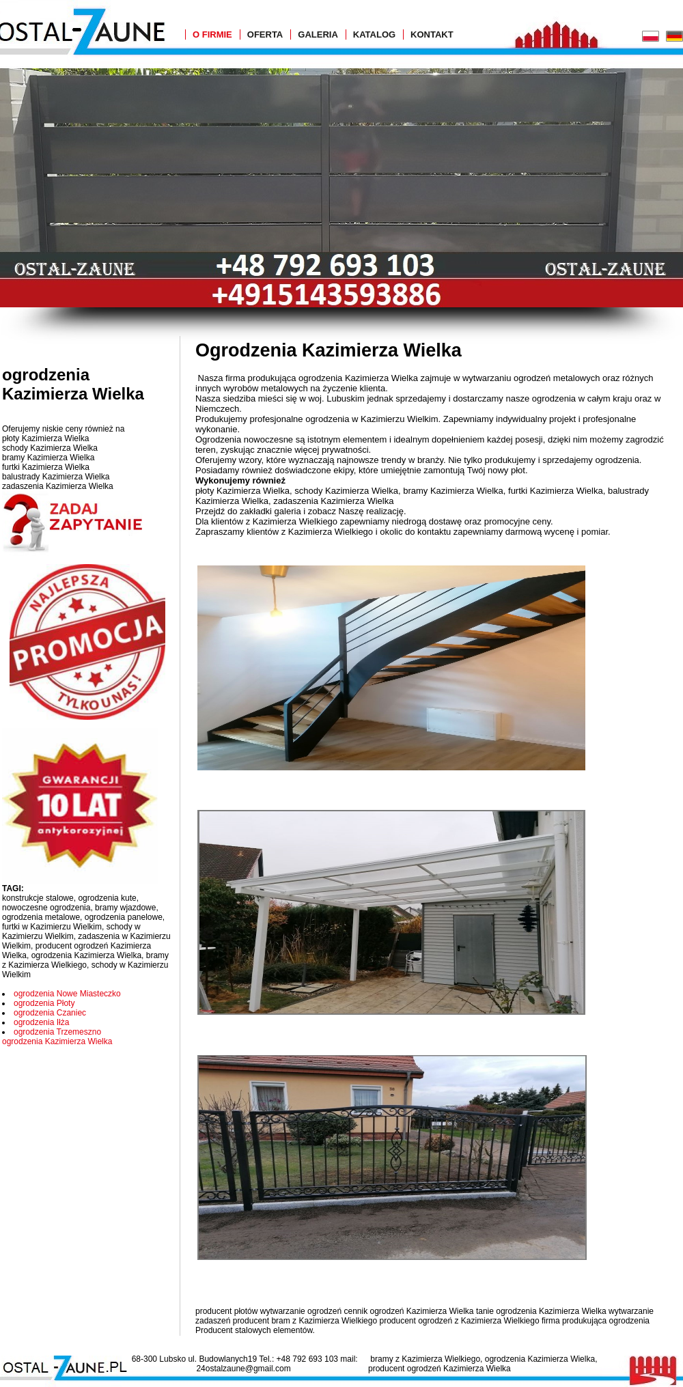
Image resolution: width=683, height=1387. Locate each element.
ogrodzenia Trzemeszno (57, 1032)
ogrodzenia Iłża (41, 1022)
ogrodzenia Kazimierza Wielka (57, 1041)
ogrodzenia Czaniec (50, 1013)
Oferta (265, 34)
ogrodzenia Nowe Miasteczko (67, 993)
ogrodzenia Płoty (44, 1003)
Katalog (374, 34)
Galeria (318, 34)
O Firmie (212, 34)
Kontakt (432, 34)
